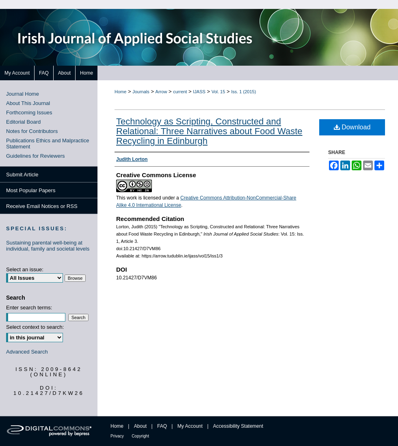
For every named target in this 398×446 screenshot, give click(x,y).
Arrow (161, 91)
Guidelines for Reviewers (35, 156)
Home (120, 91)
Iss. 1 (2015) (243, 91)
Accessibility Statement (238, 426)
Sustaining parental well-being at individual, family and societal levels (47, 246)
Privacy (117, 436)
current (180, 91)
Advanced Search (27, 352)
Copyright (140, 436)
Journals (140, 91)
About (140, 426)
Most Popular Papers (30, 190)
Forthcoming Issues (29, 112)
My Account (190, 426)
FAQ (162, 426)
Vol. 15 (218, 91)
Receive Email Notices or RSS (42, 206)
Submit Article (22, 175)
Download (352, 127)
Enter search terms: (29, 307)
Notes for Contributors (32, 131)
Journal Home (22, 94)
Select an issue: (24, 269)
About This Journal (28, 103)
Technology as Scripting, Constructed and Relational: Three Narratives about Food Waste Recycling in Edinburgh (209, 131)
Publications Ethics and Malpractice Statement (47, 143)
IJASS (199, 91)
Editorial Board (23, 122)
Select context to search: (35, 327)
